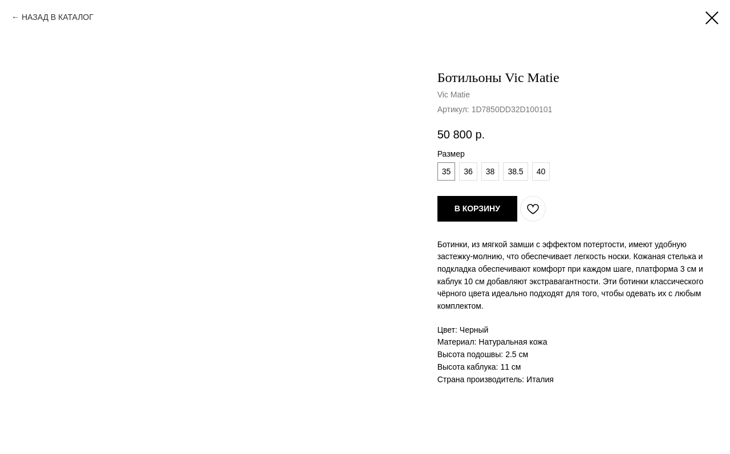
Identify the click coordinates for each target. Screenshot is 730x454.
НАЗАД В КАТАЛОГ (58, 17)
